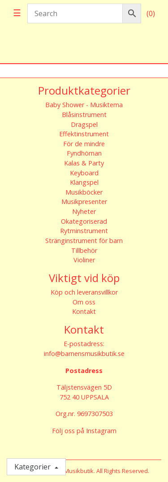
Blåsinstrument (84, 114)
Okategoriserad (84, 221)
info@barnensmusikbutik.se (84, 353)
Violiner (84, 260)
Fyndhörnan (84, 153)
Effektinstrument (84, 134)
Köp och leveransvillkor (84, 292)
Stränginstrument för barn (84, 240)
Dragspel (84, 124)
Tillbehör (84, 250)
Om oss (84, 302)
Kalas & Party (84, 163)
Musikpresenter (84, 201)
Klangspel (84, 182)
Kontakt (84, 311)
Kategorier (33, 467)
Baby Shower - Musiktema (84, 104)
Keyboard (84, 173)
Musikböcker (84, 192)
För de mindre (84, 143)
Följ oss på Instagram (84, 430)
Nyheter (84, 211)
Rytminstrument (84, 230)
